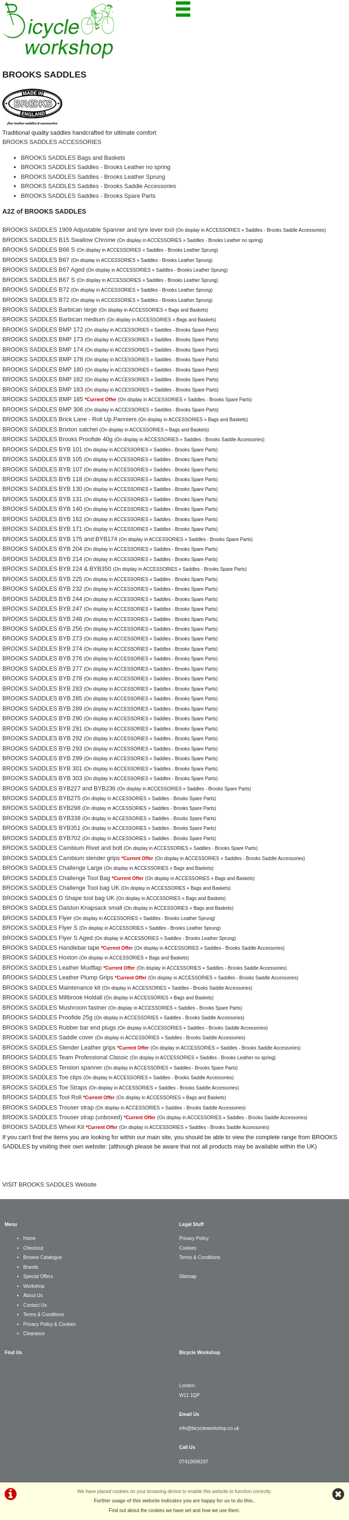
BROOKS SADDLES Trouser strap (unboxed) (62, 1117)
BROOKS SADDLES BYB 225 (42, 578)
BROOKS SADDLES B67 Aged (43, 269)
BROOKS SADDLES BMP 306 (42, 409)
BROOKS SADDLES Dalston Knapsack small (62, 907)
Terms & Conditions (44, 1314)
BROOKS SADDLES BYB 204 (42, 548)
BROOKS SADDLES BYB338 (41, 818)
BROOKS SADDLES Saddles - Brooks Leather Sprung (93, 176)
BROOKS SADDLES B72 (35, 289)
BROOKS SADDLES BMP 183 (42, 389)
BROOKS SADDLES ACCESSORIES (51, 141)
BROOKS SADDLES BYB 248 (42, 618)
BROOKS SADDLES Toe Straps (44, 1087)
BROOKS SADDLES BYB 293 (42, 748)
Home (29, 1238)
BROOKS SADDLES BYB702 (41, 838)
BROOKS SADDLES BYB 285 (42, 698)
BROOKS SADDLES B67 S (38, 279)
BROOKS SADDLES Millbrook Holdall (52, 997)
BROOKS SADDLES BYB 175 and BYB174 (59, 538)
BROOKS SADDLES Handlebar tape (50, 947)
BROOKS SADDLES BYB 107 (42, 469)
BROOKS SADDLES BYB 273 (42, 638)
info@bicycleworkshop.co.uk (209, 1428)
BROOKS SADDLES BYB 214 (42, 558)
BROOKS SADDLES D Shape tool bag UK (58, 897)
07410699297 (193, 1461)
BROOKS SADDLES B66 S (38, 249)
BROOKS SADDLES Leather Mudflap (52, 967)
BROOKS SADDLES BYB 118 (42, 479)
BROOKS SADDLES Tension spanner (52, 1067)
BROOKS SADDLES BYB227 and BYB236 (59, 788)
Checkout (33, 1248)
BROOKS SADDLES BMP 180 (42, 369)
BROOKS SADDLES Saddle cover (47, 1037)
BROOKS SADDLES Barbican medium (53, 319)
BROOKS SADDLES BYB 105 (42, 459)
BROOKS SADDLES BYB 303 (42, 778)
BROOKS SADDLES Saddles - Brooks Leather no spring (95, 166)
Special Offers (38, 1276)
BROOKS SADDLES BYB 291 (42, 728)
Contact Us (35, 1305)
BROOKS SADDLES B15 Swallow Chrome (59, 239)
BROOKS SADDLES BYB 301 (42, 768)
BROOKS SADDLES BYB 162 (42, 518)
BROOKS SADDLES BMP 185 (42, 399)
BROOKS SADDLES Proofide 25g (47, 1017)
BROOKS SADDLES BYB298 (41, 807)
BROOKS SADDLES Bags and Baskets (73, 157)
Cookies (187, 1248)
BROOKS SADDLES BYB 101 (42, 449)
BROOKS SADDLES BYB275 (41, 798)
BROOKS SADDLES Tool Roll (41, 1097)
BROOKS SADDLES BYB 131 (42, 499)
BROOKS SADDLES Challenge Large (52, 867)
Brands (30, 1267)
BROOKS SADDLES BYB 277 (42, 668)
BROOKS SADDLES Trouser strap (48, 1107)
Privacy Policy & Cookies (49, 1324)
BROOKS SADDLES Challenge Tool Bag (56, 877)
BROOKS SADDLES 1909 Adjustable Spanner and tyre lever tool (88, 229)
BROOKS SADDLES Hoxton (40, 957)
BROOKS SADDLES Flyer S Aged (47, 937)
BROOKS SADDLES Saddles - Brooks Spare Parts (88, 195)
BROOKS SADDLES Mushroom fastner (54, 1007)
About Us (33, 1295)
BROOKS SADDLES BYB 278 (42, 678)
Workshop (34, 1286)
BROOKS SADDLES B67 (35, 259)
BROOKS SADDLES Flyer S (40, 927)
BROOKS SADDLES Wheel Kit (43, 1126)
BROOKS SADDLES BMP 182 (42, 379)
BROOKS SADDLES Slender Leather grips (59, 1047)
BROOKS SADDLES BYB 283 (42, 688)
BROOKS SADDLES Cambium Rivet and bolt (62, 847)
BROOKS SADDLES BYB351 (41, 827)
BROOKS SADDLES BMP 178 (42, 359)
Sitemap (188, 1276)
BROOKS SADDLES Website (58, 1184)
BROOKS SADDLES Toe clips (42, 1077)
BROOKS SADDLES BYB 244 (42, 598)
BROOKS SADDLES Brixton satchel (50, 429)
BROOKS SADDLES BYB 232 (42, 588)
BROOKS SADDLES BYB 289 (42, 708)
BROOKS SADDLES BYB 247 (42, 608)
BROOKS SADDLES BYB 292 (42, 738)
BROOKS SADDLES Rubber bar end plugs (59, 1027)
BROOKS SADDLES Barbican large (49, 309)
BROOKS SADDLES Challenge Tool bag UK (60, 887)
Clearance (34, 1333)
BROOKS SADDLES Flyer (37, 917)
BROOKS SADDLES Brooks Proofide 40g (57, 439)
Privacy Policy (194, 1238)
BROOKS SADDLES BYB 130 (42, 488)
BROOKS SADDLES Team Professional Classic (65, 1057)
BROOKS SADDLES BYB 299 (42, 758)
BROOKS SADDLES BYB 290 (42, 718)
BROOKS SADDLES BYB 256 (42, 628)
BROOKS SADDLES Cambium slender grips (61, 858)
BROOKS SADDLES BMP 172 (42, 329)
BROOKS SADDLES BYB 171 (42, 528)
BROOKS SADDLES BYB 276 (42, 658)
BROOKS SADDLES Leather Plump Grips (57, 977)
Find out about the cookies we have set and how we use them (174, 1510)
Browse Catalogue (42, 1257)
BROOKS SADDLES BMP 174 (42, 349)
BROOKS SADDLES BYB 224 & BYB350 (56, 568)
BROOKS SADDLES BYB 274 (42, 648)
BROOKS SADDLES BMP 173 (42, 339)
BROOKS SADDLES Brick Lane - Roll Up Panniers (69, 419)
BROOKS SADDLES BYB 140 (42, 508)
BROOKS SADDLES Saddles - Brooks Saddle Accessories (98, 186)
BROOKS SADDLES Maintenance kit (51, 987)
